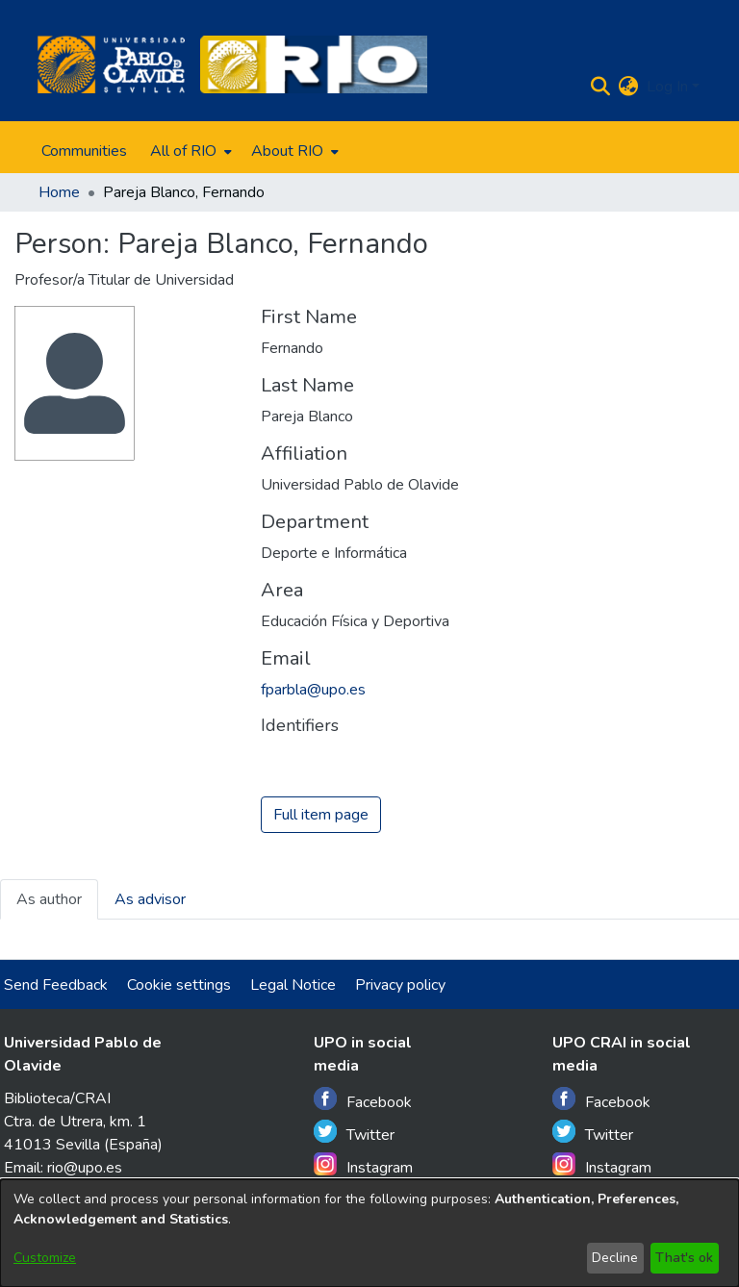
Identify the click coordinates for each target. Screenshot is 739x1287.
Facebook (363, 1100)
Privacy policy (400, 985)
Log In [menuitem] (667, 86)
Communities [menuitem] (84, 151)
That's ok (684, 1258)
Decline (615, 1258)
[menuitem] (189, 151)
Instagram (363, 1165)
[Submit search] (601, 86)
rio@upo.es (84, 1167)
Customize (44, 1258)
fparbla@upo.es (313, 689)
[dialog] (369, 1233)
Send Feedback (56, 985)
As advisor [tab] (150, 899)
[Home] (111, 64)
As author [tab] (49, 899)
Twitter (354, 1133)
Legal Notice (293, 985)
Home (59, 192)
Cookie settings (179, 985)
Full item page (321, 814)
